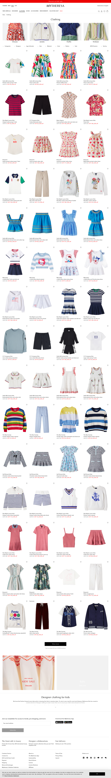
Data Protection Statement (11, 775)
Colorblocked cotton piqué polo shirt (12, 201)
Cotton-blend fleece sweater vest (65, 515)
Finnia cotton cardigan (89, 633)
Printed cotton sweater (89, 515)
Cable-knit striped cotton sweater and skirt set (69, 319)
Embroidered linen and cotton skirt (39, 240)
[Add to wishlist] (26, 51)
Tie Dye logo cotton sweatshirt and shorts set (68, 437)
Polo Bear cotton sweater (90, 201)
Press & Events (32, 760)
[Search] (99, 11)
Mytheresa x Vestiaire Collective (10, 767)
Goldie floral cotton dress (36, 594)
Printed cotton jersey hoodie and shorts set (68, 358)
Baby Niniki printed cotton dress (92, 161)
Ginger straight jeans (35, 437)
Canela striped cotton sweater (10, 437)
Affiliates (31, 767)
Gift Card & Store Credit (8, 758)
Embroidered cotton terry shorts (38, 319)
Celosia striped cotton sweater (91, 437)
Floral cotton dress (88, 83)
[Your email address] (26, 724)
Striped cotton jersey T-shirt (10, 122)
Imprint (57, 758)
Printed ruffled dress (62, 83)
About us (31, 753)
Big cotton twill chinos (35, 201)
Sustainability (32, 758)
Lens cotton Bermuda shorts (37, 358)
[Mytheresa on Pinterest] (91, 758)
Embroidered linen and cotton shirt (12, 397)
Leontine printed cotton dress (64, 161)
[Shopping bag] (107, 11)
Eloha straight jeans (89, 594)
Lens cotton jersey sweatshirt (10, 358)
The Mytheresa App (34, 756)
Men (9, 5)
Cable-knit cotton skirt (89, 555)
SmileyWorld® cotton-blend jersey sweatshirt (14, 633)
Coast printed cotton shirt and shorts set (67, 122)
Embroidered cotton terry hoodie (11, 319)
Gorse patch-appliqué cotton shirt (65, 633)
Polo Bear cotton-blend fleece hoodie (66, 201)
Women (5, 5)
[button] (55, 707)
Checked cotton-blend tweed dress (93, 476)
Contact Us (5, 756)
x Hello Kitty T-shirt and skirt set (11, 279)
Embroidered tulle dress (63, 240)
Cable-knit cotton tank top (63, 555)
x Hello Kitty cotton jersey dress (65, 279)
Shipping (4, 763)
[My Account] (102, 11)
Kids (12, 5)
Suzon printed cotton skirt (36, 161)
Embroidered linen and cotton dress (93, 240)
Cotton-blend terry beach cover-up (39, 555)
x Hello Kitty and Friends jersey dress (93, 279)
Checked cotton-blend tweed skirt (38, 476)
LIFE (16, 5)
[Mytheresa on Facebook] (87, 758)
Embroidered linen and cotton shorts (39, 397)
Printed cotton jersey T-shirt (10, 83)
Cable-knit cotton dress (9, 555)
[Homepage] (55, 6)
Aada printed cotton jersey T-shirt (11, 161)
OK (97, 774)
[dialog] (55, 774)
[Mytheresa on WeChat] (106, 758)
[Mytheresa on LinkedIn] (84, 758)
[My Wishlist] (104, 11)
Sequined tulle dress (62, 476)
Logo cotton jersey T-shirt (90, 358)
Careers (31, 763)
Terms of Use (59, 753)
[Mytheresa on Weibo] (102, 758)
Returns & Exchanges (7, 765)
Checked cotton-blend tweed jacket (12, 476)
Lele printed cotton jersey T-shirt (65, 594)
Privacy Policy (59, 756)
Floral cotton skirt (34, 83)
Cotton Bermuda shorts (36, 122)
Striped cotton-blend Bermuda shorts (39, 515)
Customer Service (6, 753)
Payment (4, 760)
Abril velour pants (34, 633)
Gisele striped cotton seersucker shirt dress (14, 594)
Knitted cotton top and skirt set (92, 319)
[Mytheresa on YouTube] (98, 758)
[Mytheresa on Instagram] (95, 758)
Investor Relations (33, 765)
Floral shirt (86, 122)
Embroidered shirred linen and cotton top (13, 240)
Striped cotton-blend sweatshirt (11, 515)
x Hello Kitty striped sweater (37, 279)
